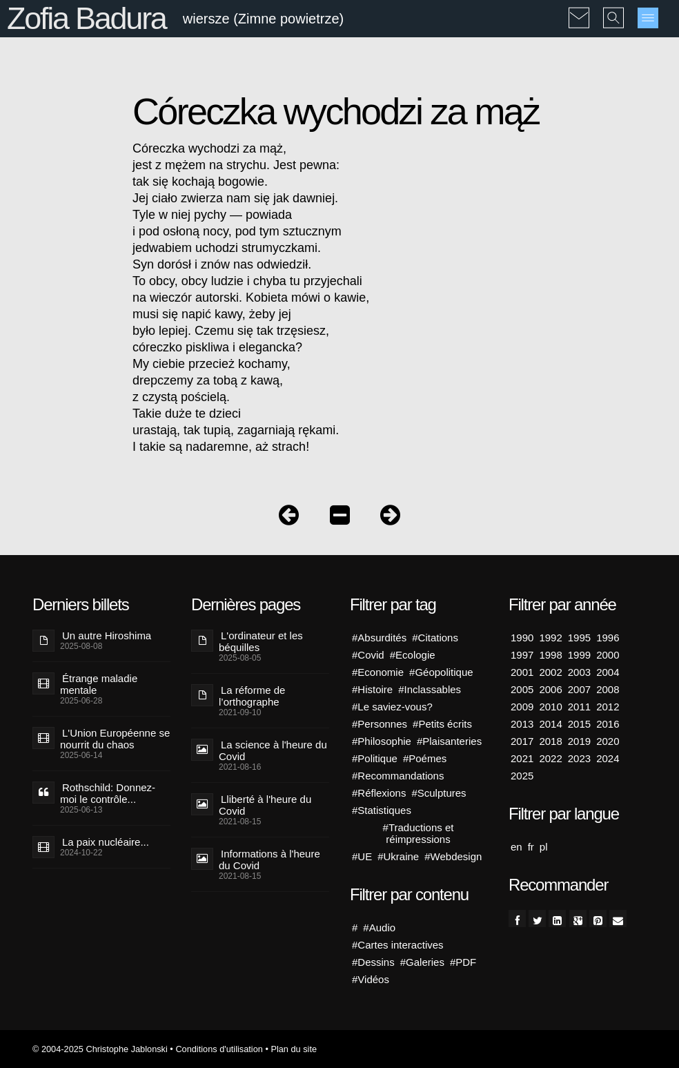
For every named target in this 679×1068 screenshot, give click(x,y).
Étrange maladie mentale (98, 684)
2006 (550, 689)
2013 (522, 724)
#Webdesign (453, 856)
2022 (550, 758)
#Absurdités (379, 637)
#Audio (379, 927)
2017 (522, 741)
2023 (579, 758)
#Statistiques (381, 810)
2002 (550, 672)
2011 (579, 706)
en (516, 847)
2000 (607, 655)
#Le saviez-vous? (392, 706)
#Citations (435, 637)
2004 (607, 672)
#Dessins (373, 962)
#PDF (463, 962)
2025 (522, 775)
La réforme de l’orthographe (252, 696)
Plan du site (293, 1049)
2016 (607, 724)
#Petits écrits (442, 724)
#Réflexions (379, 793)
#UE (362, 856)
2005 (522, 689)
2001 (522, 672)
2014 (550, 724)
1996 (607, 637)
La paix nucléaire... (105, 842)
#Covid (368, 655)
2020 (607, 741)
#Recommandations (398, 775)
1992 (550, 637)
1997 (522, 655)
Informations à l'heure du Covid (269, 859)
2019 (579, 741)
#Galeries (422, 962)
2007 (579, 689)
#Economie (378, 672)
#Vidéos (370, 979)
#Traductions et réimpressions (418, 833)
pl (544, 847)
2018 (550, 741)
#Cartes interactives (398, 945)
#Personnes (379, 724)
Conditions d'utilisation (218, 1049)
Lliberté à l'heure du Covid (265, 805)
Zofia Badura (86, 18)
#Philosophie (381, 741)
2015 (579, 724)
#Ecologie (412, 655)
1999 (579, 655)
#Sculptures (438, 793)
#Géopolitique (441, 672)
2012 (607, 706)
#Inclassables (429, 689)
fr (531, 847)
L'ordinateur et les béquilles (261, 641)
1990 (522, 637)
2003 (579, 672)
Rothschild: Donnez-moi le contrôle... (107, 793)
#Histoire (372, 689)
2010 (550, 706)
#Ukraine (398, 856)
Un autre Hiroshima (106, 635)
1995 (579, 637)
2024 (607, 758)
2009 (522, 706)
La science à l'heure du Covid (273, 750)
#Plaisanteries (449, 741)
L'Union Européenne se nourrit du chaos (115, 738)
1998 (550, 655)
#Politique (374, 758)
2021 (522, 758)
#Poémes (424, 758)
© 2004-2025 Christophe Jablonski (100, 1049)
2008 (607, 689)
